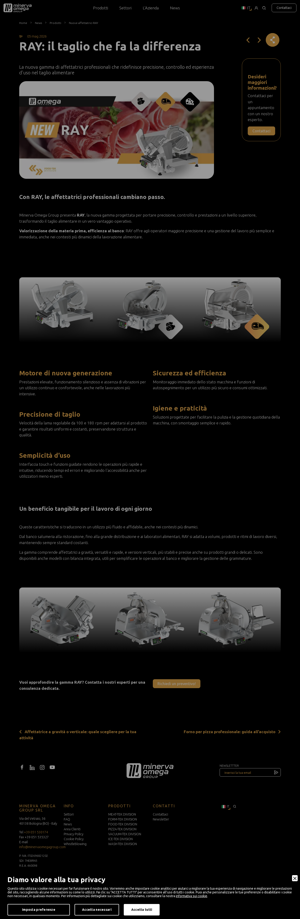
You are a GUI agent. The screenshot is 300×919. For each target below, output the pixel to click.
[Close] (295, 878)
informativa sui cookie (191, 896)
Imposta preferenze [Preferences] (38, 909)
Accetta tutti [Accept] (141, 909)
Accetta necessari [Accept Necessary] (97, 909)
